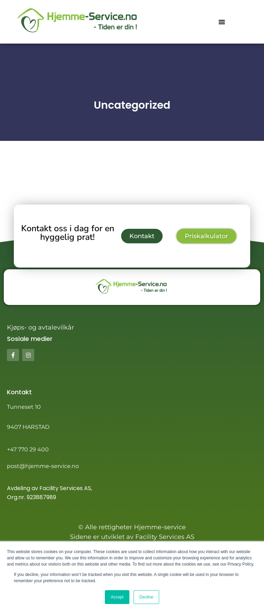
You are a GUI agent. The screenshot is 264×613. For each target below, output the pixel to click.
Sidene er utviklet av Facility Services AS (132, 537)
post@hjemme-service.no (43, 466)
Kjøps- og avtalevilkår (40, 327)
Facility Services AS (65, 488)
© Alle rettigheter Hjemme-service (132, 527)
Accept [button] (117, 597)
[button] (222, 22)
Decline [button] (146, 597)
